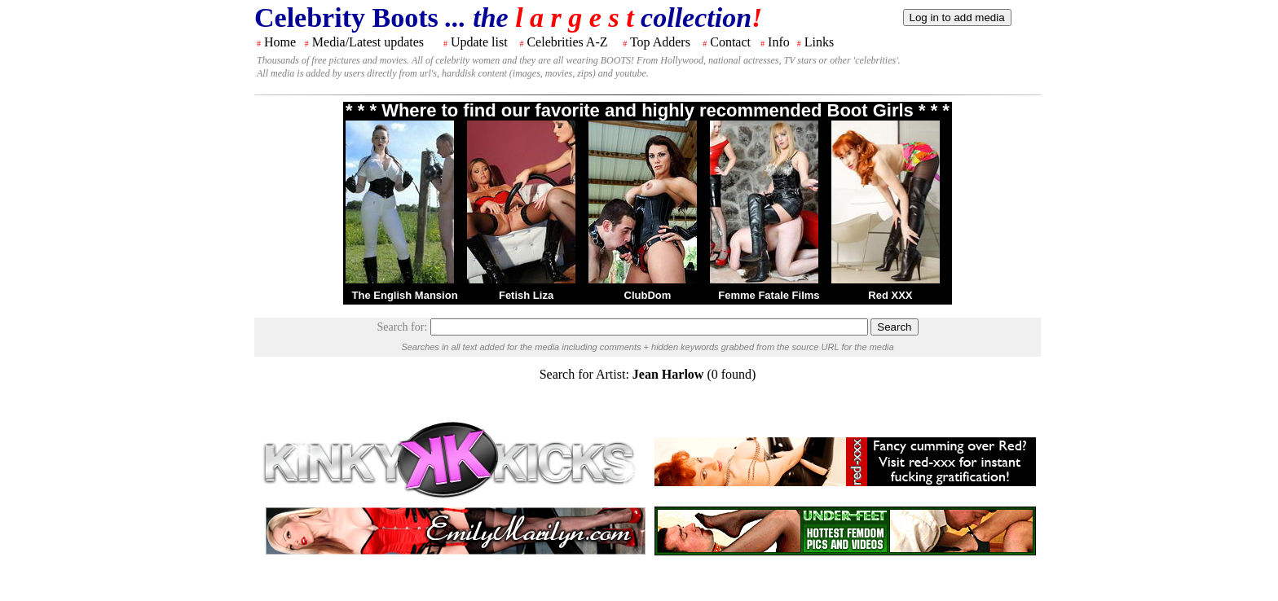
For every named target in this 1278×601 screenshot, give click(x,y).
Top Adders (660, 42)
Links (819, 42)
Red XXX (890, 295)
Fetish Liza (526, 295)
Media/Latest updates (368, 42)
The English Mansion (405, 295)
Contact (730, 42)
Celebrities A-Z (567, 42)
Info (779, 42)
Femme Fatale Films (768, 295)
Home (280, 42)
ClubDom (648, 295)
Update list (479, 42)
